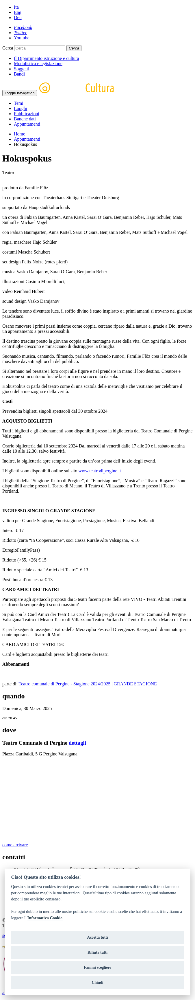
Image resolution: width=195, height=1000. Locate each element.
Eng (17, 12)
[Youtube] (21, 37)
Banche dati (25, 118)
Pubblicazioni (26, 113)
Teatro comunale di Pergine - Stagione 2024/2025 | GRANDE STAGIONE (88, 683)
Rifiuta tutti (97, 952)
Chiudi (97, 982)
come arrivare (15, 844)
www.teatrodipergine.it (100, 470)
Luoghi (20, 108)
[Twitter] (20, 32)
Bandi (19, 73)
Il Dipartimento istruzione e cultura (46, 58)
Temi (18, 103)
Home (19, 133)
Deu (18, 17)
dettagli (77, 743)
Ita (16, 7)
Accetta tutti (97, 937)
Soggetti (21, 68)
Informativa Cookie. (45, 917)
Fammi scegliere (97, 967)
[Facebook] (23, 27)
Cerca (7, 47)
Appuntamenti (27, 124)
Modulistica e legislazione (38, 63)
